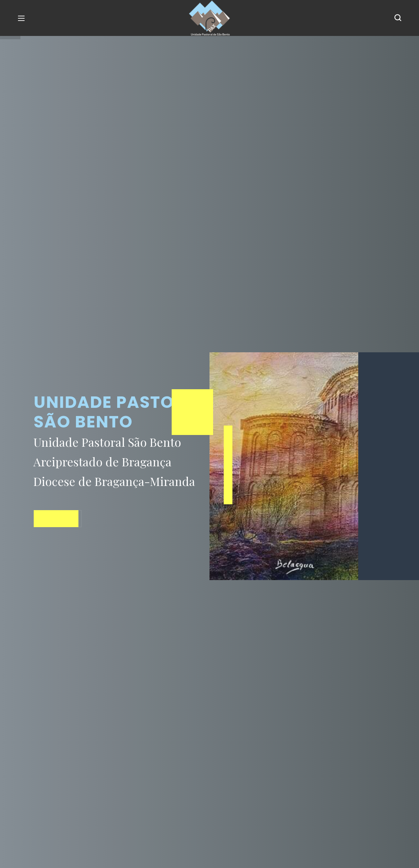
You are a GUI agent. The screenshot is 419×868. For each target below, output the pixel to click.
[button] (397, 18)
